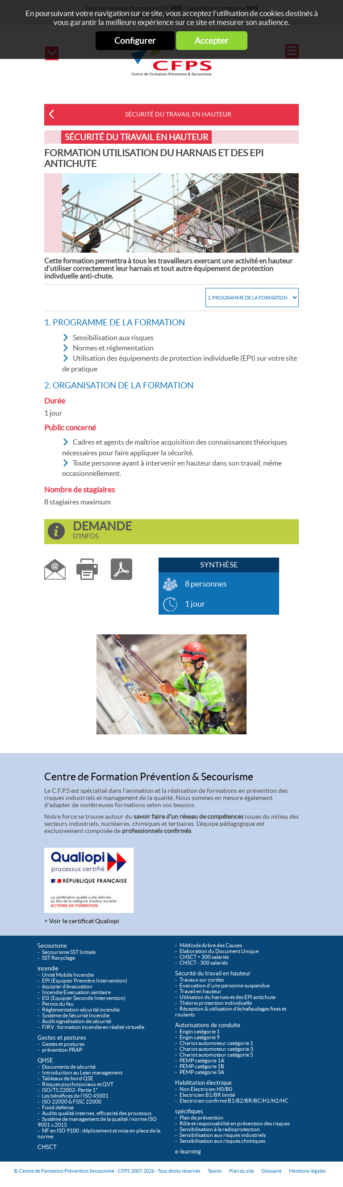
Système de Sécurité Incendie (75, 1015)
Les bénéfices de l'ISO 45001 (75, 1096)
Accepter (212, 41)
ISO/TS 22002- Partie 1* (70, 1090)
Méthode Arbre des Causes (211, 945)
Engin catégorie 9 (200, 1037)
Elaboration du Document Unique (219, 951)
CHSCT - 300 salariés (204, 963)
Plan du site (241, 1171)
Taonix (215, 1171)
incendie (48, 968)
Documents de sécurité (69, 1067)
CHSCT (47, 1147)
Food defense (58, 1107)
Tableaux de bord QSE (67, 1078)
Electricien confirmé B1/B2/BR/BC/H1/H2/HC (234, 1101)
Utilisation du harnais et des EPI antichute (228, 997)
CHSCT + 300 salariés (204, 957)
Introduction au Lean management (82, 1072)
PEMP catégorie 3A (202, 1072)
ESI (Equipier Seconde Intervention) (83, 998)
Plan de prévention (201, 1117)
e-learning (188, 1151)
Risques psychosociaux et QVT (77, 1084)
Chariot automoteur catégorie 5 (216, 1055)
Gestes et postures (62, 1037)
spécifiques (189, 1111)
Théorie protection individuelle (216, 1003)
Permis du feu (58, 1004)
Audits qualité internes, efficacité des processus (96, 1113)
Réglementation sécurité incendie (81, 1009)
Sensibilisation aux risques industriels (223, 1135)
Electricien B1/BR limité (207, 1095)
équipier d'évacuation (67, 986)
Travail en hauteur (201, 991)
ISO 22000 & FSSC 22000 (71, 1101)
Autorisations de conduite (207, 1025)
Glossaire (271, 1171)
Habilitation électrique (203, 1082)
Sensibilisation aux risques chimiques (222, 1141)
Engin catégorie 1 (200, 1031)
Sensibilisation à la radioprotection (220, 1129)
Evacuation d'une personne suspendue (225, 985)
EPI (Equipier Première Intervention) (84, 980)
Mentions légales (307, 1171)
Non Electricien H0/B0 (206, 1089)
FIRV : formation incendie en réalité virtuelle (93, 1027)
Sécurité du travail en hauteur (178, 114)
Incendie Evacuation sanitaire (76, 992)
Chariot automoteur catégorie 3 (216, 1049)
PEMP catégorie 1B (202, 1066)
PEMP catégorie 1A (202, 1060)
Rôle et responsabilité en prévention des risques (235, 1123)
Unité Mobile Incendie (68, 975)
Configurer (135, 41)
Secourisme (52, 945)
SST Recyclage (58, 958)
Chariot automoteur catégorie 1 (216, 1043)
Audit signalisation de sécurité (76, 1021)
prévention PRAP (62, 1050)
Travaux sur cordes (202, 980)
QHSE (45, 1060)
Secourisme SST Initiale (69, 952)
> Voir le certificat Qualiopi (81, 921)
